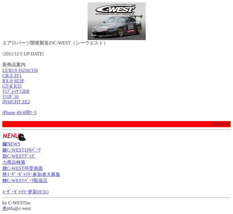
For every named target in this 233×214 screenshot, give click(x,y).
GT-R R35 (12, 86)
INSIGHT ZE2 (16, 101)
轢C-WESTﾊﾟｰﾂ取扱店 (25, 180)
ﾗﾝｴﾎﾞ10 (10, 96)
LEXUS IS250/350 (20, 70)
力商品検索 (14, 162)
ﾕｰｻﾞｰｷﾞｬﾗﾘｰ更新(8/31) (25, 191)
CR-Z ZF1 (12, 75)
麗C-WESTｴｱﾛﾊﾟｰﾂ (21, 150)
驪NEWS (11, 143)
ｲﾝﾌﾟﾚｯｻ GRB (15, 91)
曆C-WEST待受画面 (22, 168)
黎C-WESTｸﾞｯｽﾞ (19, 156)
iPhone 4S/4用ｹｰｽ (19, 112)
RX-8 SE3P (13, 80)
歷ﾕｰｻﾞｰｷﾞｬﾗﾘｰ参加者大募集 (31, 174)
